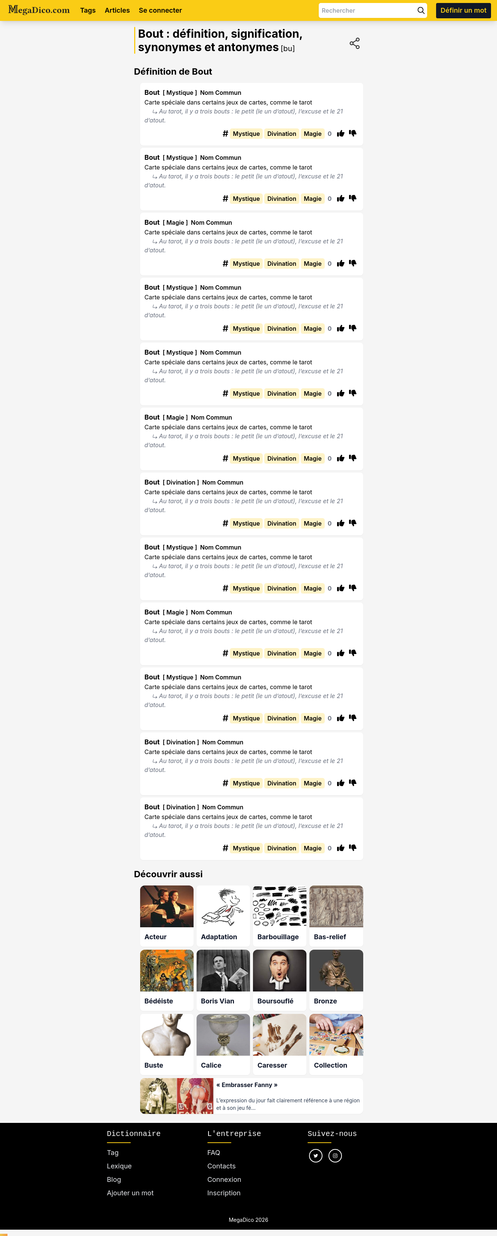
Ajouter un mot (130, 1190)
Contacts (221, 1163)
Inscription (224, 1190)
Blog (114, 1176)
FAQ (213, 1150)
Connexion (224, 1176)
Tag (112, 1150)
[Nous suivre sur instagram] (335, 1152)
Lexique (119, 1163)
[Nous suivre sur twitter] (315, 1152)
